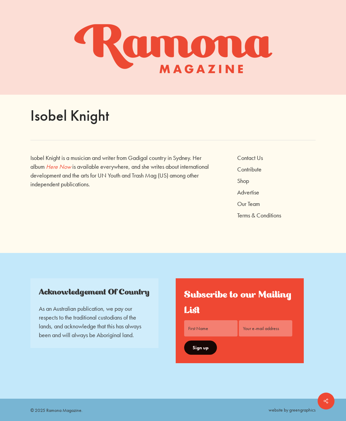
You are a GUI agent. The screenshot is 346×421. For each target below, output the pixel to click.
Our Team (248, 204)
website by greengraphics (292, 410)
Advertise (248, 192)
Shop (243, 181)
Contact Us (250, 158)
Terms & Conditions (259, 215)
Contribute (249, 169)
